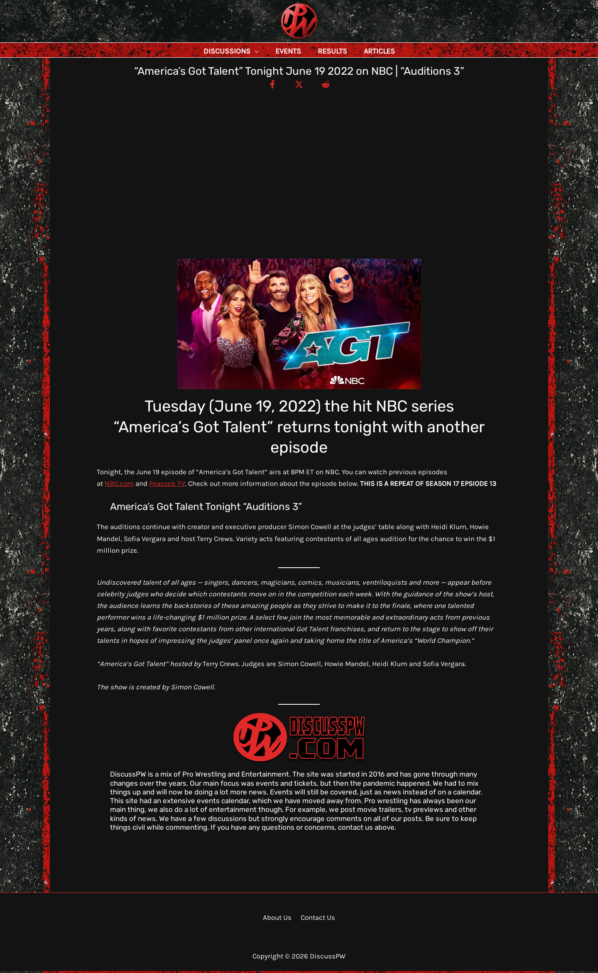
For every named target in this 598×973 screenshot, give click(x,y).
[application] (273, 51)
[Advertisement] (299, 154)
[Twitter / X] (299, 86)
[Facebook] (269, 86)
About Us (278, 919)
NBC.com (119, 485)
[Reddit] (328, 86)
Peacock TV (167, 485)
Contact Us (316, 919)
